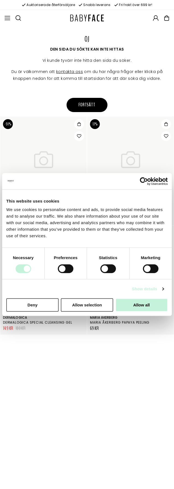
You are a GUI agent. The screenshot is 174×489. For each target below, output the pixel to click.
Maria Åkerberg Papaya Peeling (119, 322)
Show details (144, 288)
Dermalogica (15, 317)
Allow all (141, 305)
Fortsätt (87, 105)
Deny (33, 305)
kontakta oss (69, 71)
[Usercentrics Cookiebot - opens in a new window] (144, 181)
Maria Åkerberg (104, 317)
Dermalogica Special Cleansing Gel (37, 322)
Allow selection (87, 305)
